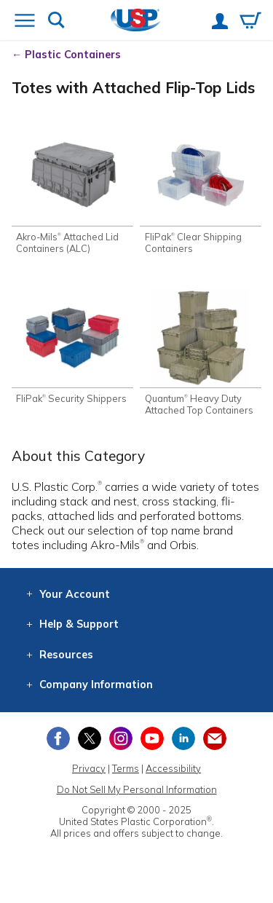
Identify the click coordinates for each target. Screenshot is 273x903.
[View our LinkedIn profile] (183, 738)
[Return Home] (136, 21)
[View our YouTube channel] (152, 738)
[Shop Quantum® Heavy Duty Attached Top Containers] (200, 352)
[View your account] (220, 22)
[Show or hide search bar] (56, 21)
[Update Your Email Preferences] (214, 738)
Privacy (89, 768)
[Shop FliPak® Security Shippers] (72, 346)
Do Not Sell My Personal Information (137, 789)
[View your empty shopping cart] (250, 21)
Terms (125, 768)
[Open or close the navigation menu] (25, 21)
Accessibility (173, 768)
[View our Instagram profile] (120, 738)
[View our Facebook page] (58, 738)
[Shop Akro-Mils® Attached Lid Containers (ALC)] (72, 190)
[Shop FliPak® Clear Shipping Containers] (200, 190)
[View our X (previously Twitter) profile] (89, 738)
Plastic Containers (73, 54)
